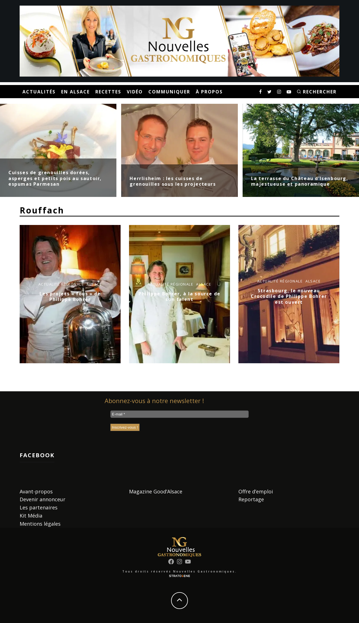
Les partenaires (38, 507)
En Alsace (75, 92)
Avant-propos (36, 491)
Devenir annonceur (42, 499)
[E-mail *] (179, 414)
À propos (209, 92)
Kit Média (31, 515)
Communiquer (169, 92)
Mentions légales (40, 523)
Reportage (251, 499)
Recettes (108, 92)
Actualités (39, 92)
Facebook (37, 455)
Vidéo (135, 92)
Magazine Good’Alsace (155, 491)
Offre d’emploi (255, 491)
